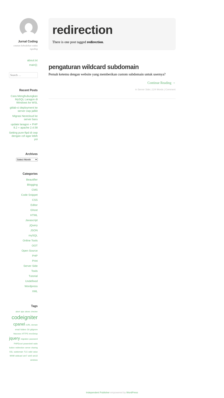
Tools (34, 270)
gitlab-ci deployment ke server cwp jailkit (24, 109)
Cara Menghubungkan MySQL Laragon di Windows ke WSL (24, 99)
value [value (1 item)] (35, 352)
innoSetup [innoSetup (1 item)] (33, 334)
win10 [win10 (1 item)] (35, 356)
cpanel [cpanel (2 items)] (19, 324)
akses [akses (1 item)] (27, 311)
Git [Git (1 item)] (28, 329)
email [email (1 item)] (17, 329)
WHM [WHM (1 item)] (12, 356)
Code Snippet (29, 194)
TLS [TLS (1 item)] (26, 352)
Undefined (31, 281)
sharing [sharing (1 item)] (34, 348)
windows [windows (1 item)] (34, 360)
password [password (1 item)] (33, 339)
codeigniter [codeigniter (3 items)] (25, 317)
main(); (33, 64)
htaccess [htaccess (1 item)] (17, 334)
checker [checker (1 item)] (34, 311)
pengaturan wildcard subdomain (94, 66)
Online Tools (30, 240)
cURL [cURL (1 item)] (28, 325)
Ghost (34, 210)
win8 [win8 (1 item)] (30, 356)
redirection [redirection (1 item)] (19, 348)
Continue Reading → (161, 83)
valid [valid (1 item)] (30, 352)
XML (35, 291)
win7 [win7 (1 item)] (25, 356)
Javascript (31, 220)
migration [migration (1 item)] (25, 339)
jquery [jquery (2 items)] (14, 338)
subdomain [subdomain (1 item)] (18, 352)
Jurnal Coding (28, 41)
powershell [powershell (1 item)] (28, 344)
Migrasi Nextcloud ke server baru (25, 117)
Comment (170, 89)
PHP (35, 255)
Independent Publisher (98, 392)
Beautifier (32, 179)
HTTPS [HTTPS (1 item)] (25, 334)
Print (35, 260)
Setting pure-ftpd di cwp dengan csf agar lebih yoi (23, 136)
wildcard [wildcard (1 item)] (18, 356)
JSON (34, 230)
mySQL (33, 235)
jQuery (34, 225)
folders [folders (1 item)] (23, 329)
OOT (35, 245)
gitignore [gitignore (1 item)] (34, 329)
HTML (34, 215)
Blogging (32, 184)
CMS (35, 189)
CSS (35, 199)
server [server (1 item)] (28, 348)
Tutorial (33, 275)
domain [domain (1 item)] (34, 325)
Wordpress (31, 286)
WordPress (132, 392)
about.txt (32, 60)
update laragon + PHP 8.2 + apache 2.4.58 (24, 126)
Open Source (30, 250)
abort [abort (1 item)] (18, 311)
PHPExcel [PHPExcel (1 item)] (18, 344)
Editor (34, 204)
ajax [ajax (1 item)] (22, 311)
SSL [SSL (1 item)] (11, 352)
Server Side (144, 89)
